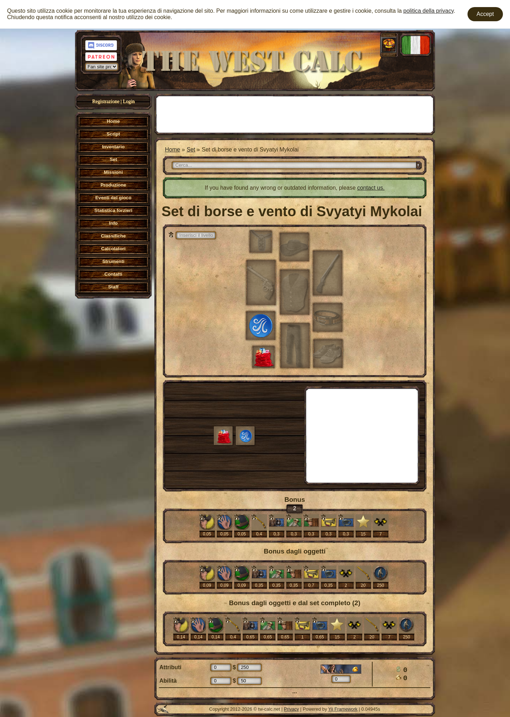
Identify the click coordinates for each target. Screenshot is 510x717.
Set (191, 150)
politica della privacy (428, 11)
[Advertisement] (295, 114)
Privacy (291, 709)
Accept (485, 14)
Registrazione (105, 101)
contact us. (371, 188)
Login (129, 101)
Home (172, 150)
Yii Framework (343, 709)
